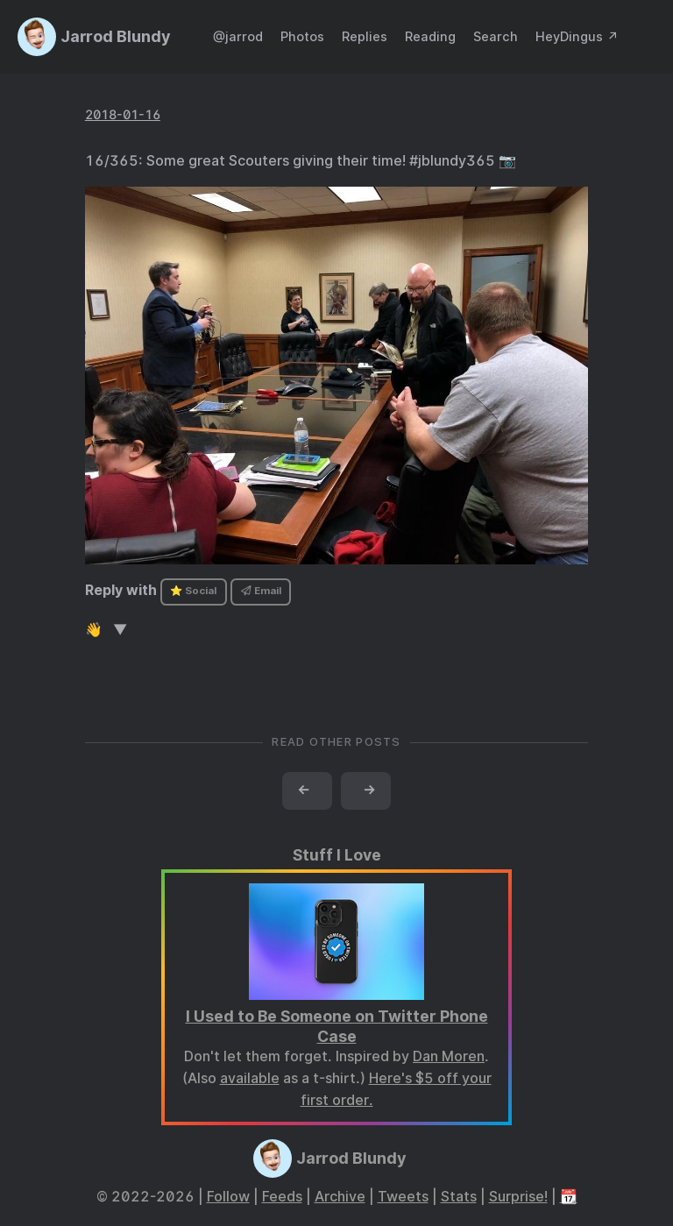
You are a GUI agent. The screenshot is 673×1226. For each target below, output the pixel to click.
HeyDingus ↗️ (577, 36)
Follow (228, 1196)
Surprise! (518, 1196)
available (250, 1078)
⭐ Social (193, 591)
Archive (340, 1196)
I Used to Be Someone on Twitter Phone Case (337, 1026)
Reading (430, 36)
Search (495, 36)
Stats (459, 1196)
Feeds (282, 1196)
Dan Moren (449, 1056)
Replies (364, 36)
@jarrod (238, 36)
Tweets (403, 1196)
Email (261, 591)
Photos (302, 36)
